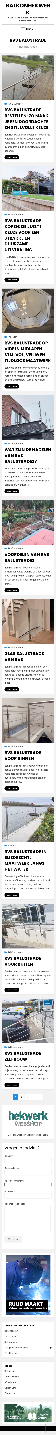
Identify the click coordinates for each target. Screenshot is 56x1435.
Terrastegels (10, 1336)
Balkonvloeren (11, 1342)
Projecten (12, 337)
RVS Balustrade (15, 104)
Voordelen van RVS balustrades (26, 557)
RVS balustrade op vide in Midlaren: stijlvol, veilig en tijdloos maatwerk (27, 352)
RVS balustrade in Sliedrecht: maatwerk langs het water (25, 860)
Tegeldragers (10, 1353)
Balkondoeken (11, 1331)
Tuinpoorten (10, 1393)
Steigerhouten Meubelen (28, 1347)
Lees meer (12, 157)
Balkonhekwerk (28, 9)
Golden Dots (10, 1388)
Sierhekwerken (11, 1377)
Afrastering (10, 1382)
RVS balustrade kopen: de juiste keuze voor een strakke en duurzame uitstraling (23, 235)
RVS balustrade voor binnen (22, 755)
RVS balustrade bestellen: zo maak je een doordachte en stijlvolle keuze (26, 118)
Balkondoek (10, 1371)
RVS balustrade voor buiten (22, 961)
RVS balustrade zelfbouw (22, 1056)
